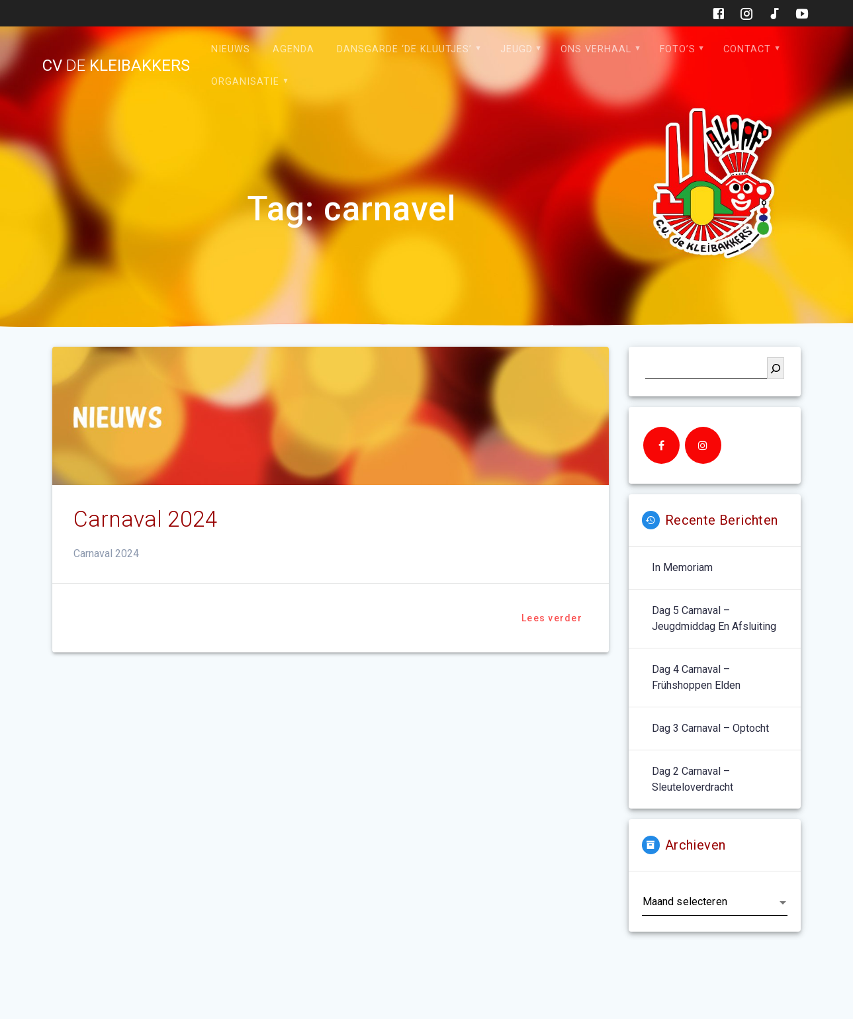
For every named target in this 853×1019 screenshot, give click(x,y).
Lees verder (551, 618)
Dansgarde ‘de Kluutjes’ (404, 49)
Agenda (293, 49)
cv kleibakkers (116, 65)
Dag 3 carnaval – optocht (710, 728)
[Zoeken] (775, 368)
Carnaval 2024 (145, 519)
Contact (747, 49)
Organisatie (245, 81)
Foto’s (678, 49)
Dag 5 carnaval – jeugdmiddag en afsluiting (714, 618)
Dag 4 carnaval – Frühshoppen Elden (696, 677)
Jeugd (516, 49)
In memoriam (682, 567)
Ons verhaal (596, 49)
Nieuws (230, 49)
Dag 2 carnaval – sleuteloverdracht (692, 779)
